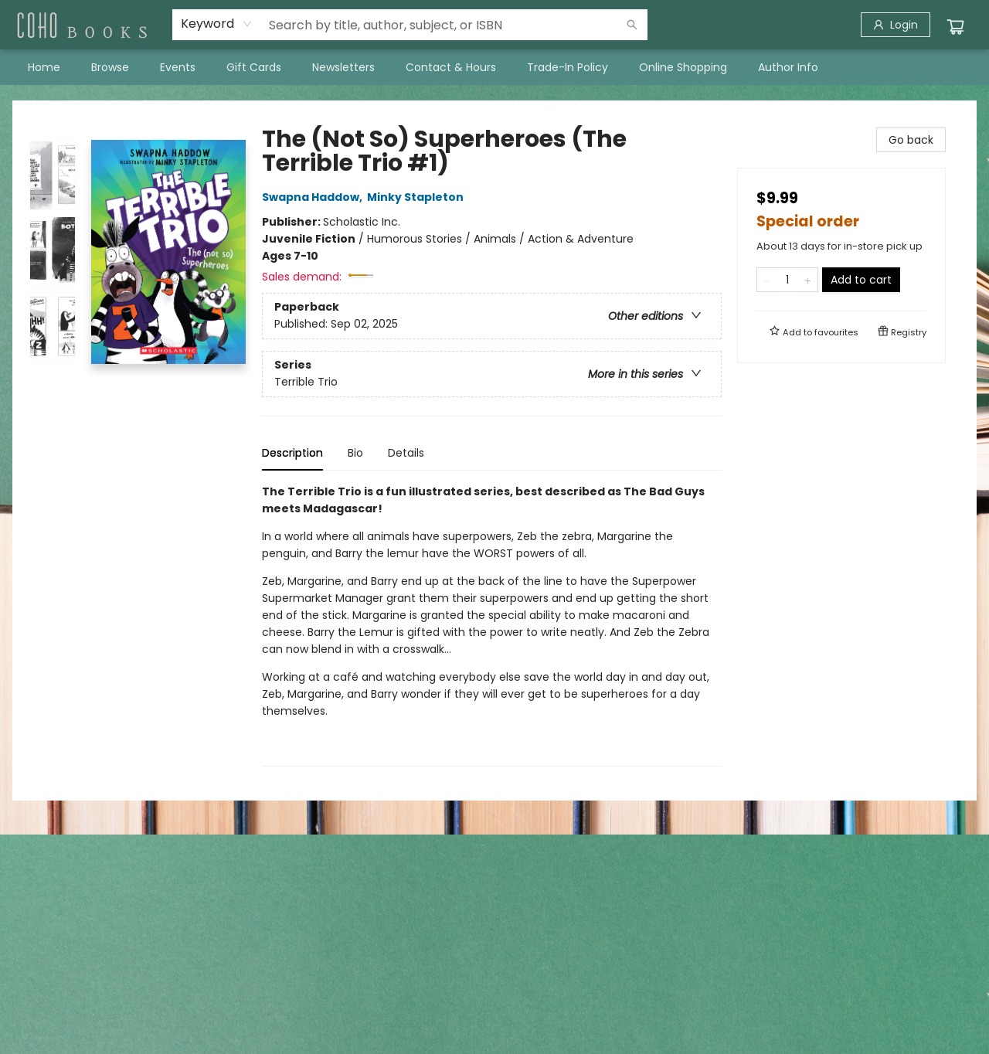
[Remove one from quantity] (767, 279)
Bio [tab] (355, 453)
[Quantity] (787, 279)
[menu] (494, 67)
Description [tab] (292, 453)
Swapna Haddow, (314, 197)
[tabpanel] (492, 625)
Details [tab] (406, 453)
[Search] (632, 24)
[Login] (895, 24)
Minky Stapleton (417, 197)
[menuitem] (44, 67)
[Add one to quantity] (807, 279)
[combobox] (216, 24)
